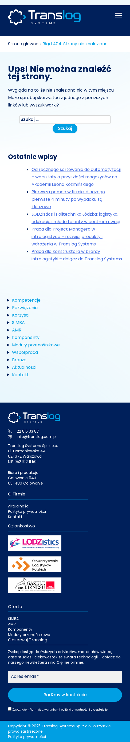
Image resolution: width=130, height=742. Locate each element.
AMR (16, 330)
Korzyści (20, 315)
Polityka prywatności (27, 511)
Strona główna (23, 44)
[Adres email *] (65, 676)
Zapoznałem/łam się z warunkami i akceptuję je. (58, 709)
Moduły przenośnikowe (36, 345)
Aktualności (24, 367)
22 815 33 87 (28, 431)
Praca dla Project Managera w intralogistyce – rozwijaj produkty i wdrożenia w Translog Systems (67, 236)
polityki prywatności (74, 710)
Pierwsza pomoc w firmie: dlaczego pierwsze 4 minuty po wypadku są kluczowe (68, 199)
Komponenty (26, 337)
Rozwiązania (25, 308)
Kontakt (20, 375)
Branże (19, 360)
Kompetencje (26, 300)
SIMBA (18, 322)
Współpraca (25, 352)
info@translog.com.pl (37, 436)
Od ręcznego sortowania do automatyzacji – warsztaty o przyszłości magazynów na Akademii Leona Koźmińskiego (76, 176)
